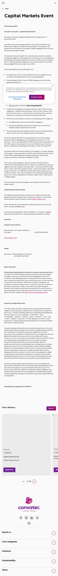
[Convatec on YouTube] (29, 523)
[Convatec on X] (37, 518)
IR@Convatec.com (39, 199)
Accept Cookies (36, 97)
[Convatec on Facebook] (21, 518)
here (23, 206)
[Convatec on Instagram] (26, 518)
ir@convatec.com (10, 238)
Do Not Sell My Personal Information (17, 97)
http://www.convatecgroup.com (36, 292)
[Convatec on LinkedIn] (32, 518)
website (48, 212)
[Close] (52, 86)
